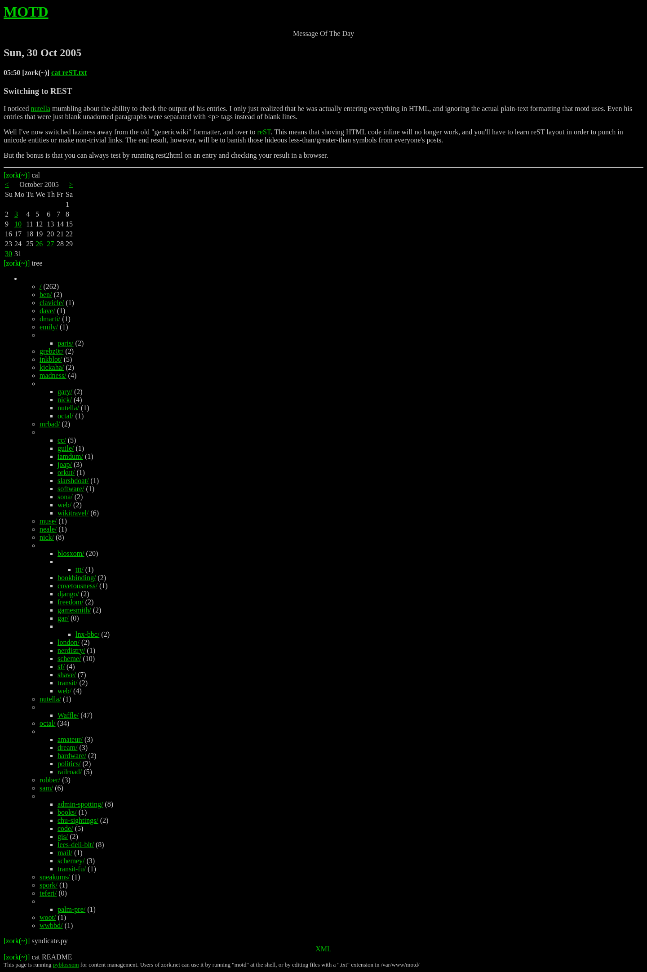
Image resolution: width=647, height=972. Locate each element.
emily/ (49, 327)
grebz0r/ (51, 351)
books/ (67, 812)
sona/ (65, 497)
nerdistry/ (71, 650)
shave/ (67, 675)
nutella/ (68, 408)
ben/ (46, 294)
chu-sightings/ (78, 820)
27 (50, 244)
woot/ (48, 917)
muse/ (48, 521)
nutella (40, 108)
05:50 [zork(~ (24, 72)
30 (8, 253)
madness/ (53, 375)
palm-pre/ (71, 909)
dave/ (47, 311)
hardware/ (72, 755)
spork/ (49, 885)
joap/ (65, 464)
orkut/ (66, 472)
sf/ (61, 666)
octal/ (66, 416)
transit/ (67, 683)
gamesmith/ (74, 610)
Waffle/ (68, 715)
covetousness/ (77, 586)
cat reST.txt (69, 72)
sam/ (46, 788)
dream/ (67, 747)
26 (39, 244)
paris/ (66, 343)
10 (18, 224)
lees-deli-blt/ (76, 844)
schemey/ (71, 861)
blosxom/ (71, 553)
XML (323, 949)
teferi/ (48, 893)
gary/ (65, 391)
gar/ (63, 618)
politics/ (69, 764)
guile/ (66, 448)
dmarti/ (50, 319)
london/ (69, 642)
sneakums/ (55, 877)
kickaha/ (52, 367)
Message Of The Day (323, 33)
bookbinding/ (77, 577)
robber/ (50, 780)
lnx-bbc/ (87, 634)
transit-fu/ (72, 869)
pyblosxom (66, 964)
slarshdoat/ (73, 480)
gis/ (63, 836)
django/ (68, 594)
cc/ (62, 440)
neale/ (48, 529)
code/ (65, 828)
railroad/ (70, 772)
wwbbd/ (51, 925)
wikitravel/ (73, 513)
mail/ (65, 853)
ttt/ (79, 569)
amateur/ (70, 739)
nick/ (65, 400)
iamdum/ (70, 456)
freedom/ (71, 602)
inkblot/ (51, 359)
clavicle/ (52, 302)
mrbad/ (50, 424)
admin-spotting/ (80, 804)
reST (264, 132)
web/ (64, 505)
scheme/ (69, 658)
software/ (71, 489)
